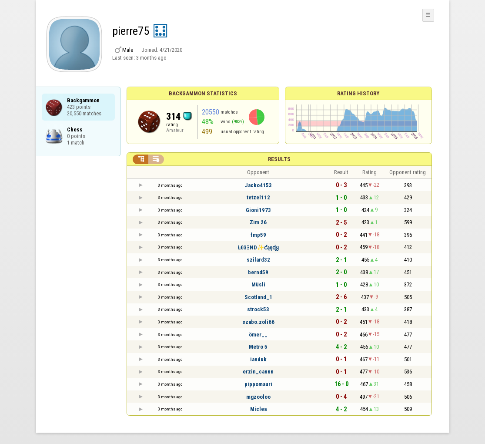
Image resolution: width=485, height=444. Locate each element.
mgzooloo (258, 397)
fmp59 (258, 235)
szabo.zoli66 (258, 322)
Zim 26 (258, 222)
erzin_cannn (258, 371)
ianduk (258, 359)
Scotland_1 (258, 297)
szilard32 (258, 259)
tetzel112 (258, 197)
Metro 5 (258, 346)
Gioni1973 (258, 210)
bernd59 (258, 272)
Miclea (258, 409)
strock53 (258, 309)
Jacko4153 (258, 185)
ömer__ (258, 334)
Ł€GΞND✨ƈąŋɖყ (258, 247)
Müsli (258, 284)
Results (279, 159)
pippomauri (258, 384)
